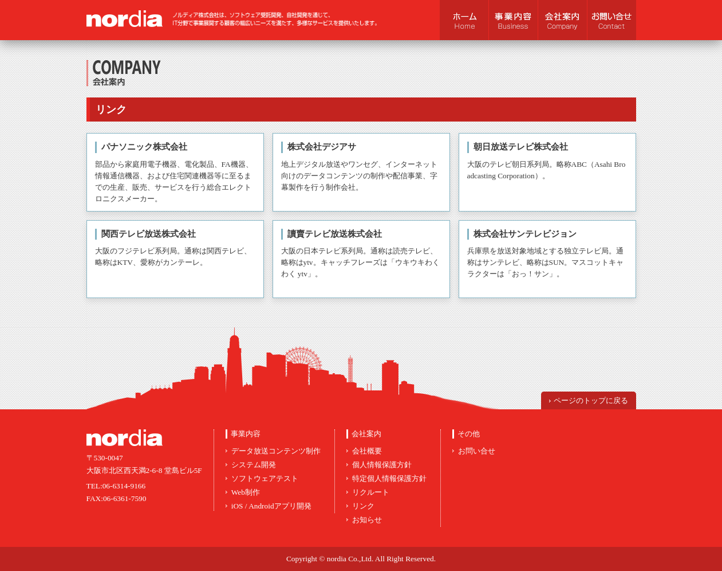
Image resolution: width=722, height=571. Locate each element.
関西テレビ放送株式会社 (148, 233)
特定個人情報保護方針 (389, 478)
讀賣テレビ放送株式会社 (334, 233)
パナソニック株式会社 (144, 146)
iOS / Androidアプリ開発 (271, 506)
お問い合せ (476, 451)
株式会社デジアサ (321, 146)
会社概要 (367, 451)
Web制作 (245, 492)
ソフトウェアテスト (264, 478)
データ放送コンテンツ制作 (276, 451)
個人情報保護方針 (382, 464)
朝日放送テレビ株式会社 (521, 146)
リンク (363, 506)
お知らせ (367, 519)
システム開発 (253, 464)
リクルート (370, 492)
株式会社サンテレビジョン (525, 233)
